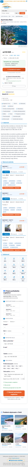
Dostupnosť (14, 171)
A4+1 (15, 55)
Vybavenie (6, 171)
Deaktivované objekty (7, 463)
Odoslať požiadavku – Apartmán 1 (11, 187)
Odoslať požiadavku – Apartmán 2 (11, 214)
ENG (9, 366)
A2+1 (12, 55)
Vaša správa (9, 371)
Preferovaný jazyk (10, 363)
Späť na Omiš (4, 98)
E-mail (5, 347)
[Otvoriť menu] (1, 1)
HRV (13, 368)
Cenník (21, 171)
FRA (5, 368)
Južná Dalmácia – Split (5, 16)
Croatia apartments (21, 463)
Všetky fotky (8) (22, 46)
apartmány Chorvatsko (16, 464)
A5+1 (18, 55)
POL (17, 368)
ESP (21, 366)
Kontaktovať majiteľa (14, 69)
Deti (7, 331)
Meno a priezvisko (8, 341)
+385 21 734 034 (7, 83)
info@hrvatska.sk (15, 458)
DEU (13, 366)
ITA (17, 366)
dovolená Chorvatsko (7, 464)
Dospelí (5, 324)
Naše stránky (14, 463)
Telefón (7, 353)
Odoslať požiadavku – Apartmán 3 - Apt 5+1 (14, 250)
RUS (9, 368)
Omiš (13, 16)
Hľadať (22, 13)
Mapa (14, 86)
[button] (14, 93)
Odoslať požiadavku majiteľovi (14, 393)
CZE (5, 366)
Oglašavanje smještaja (16, 460)
